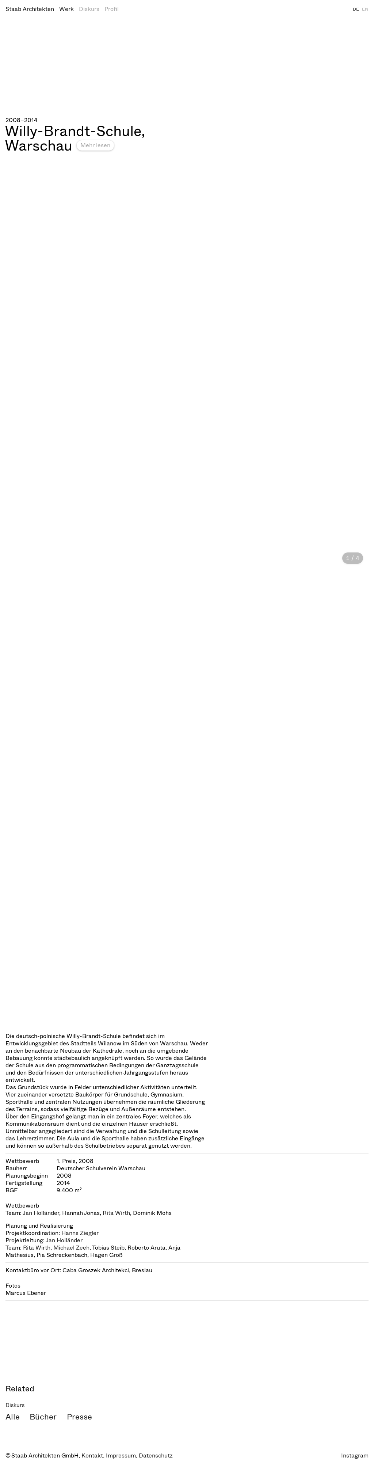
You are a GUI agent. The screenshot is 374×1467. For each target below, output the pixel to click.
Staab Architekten (29, 9)
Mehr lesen (95, 145)
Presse (79, 1416)
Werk (66, 9)
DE (356, 9)
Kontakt (92, 1455)
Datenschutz (156, 1455)
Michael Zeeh (71, 1247)
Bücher (43, 1416)
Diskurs (89, 9)
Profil (111, 9)
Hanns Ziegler (80, 1233)
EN (365, 9)
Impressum (121, 1455)
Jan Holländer (41, 1213)
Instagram (355, 1455)
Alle (12, 1416)
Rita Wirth (116, 1213)
